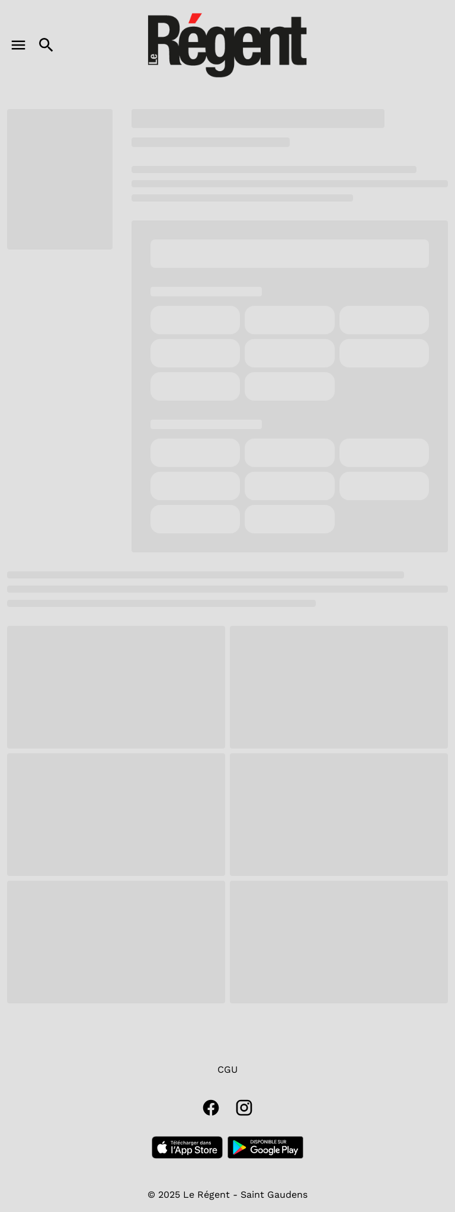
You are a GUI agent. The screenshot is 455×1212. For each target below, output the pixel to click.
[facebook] (210, 1107)
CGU (227, 1069)
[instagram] (244, 1107)
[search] (46, 45)
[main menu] (18, 45)
